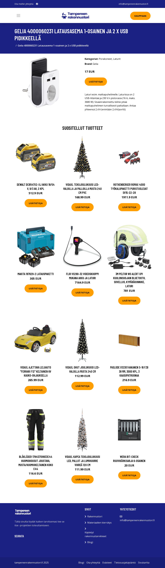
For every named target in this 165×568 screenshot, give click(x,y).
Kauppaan (140, 15)
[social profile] (37, 4)
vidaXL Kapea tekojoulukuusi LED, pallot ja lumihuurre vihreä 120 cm (82, 460)
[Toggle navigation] (18, 15)
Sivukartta (143, 562)
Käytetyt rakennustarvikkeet (95, 534)
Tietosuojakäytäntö (125, 562)
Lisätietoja (96, 81)
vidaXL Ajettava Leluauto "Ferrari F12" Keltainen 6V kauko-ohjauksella (35, 371)
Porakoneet (105, 58)
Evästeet (107, 562)
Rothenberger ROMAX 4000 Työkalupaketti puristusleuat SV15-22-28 (129, 188)
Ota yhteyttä (93, 562)
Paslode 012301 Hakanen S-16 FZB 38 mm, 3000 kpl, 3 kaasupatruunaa (129, 371)
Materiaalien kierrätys (99, 522)
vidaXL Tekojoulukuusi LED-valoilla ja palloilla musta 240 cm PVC (82, 188)
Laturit (117, 58)
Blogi (90, 542)
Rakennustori (94, 516)
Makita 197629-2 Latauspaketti (36, 274)
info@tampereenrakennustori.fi (133, 3)
